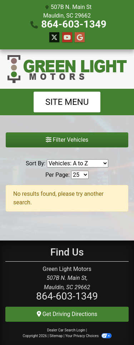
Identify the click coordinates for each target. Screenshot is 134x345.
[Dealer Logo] (67, 69)
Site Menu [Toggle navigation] (67, 102)
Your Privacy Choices (88, 336)
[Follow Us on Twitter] (54, 37)
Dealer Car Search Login (66, 330)
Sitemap (56, 336)
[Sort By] (77, 163)
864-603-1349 (73, 24)
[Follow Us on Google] (80, 37)
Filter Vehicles (67, 139)
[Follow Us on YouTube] (67, 37)
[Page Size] (80, 175)
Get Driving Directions (67, 314)
